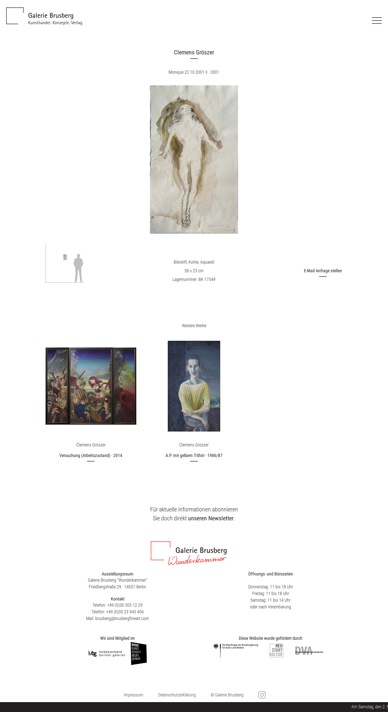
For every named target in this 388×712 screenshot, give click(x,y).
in (261, 695)
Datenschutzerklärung (177, 694)
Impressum (133, 694)
